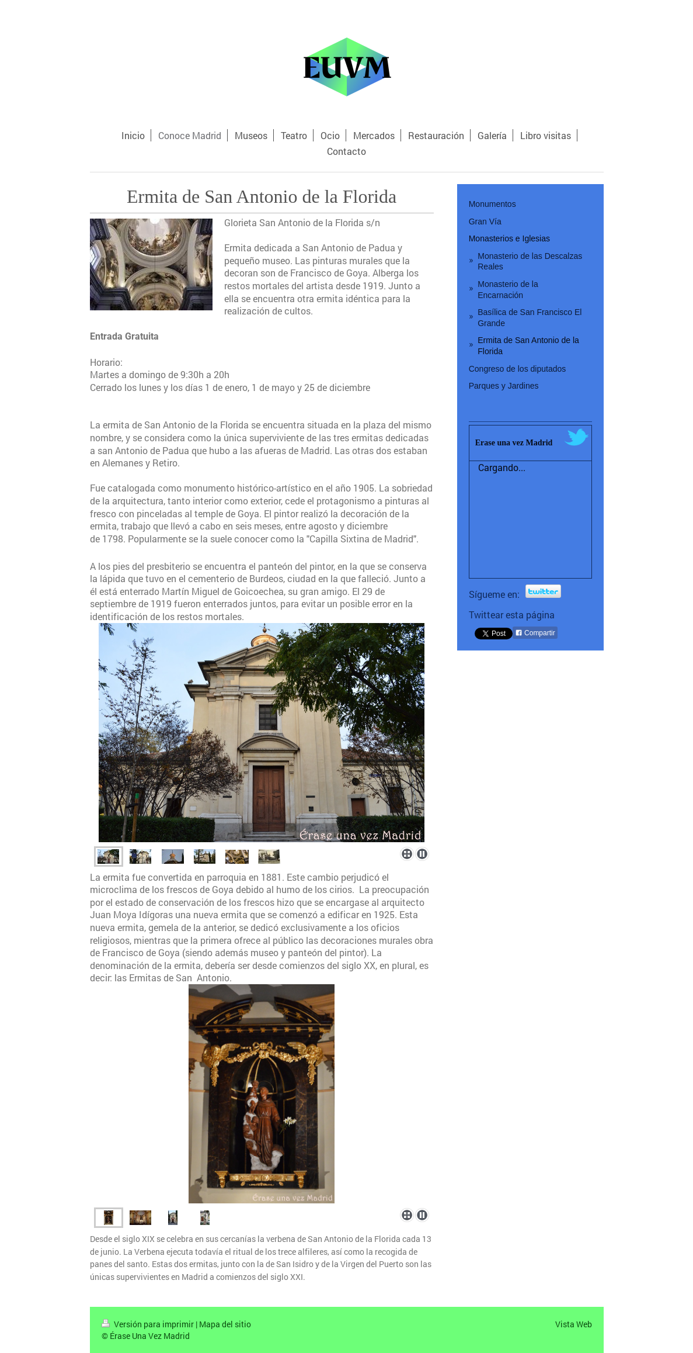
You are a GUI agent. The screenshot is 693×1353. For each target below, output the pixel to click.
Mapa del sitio (225, 1324)
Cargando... (501, 467)
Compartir (535, 633)
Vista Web (573, 1324)
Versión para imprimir (149, 1324)
